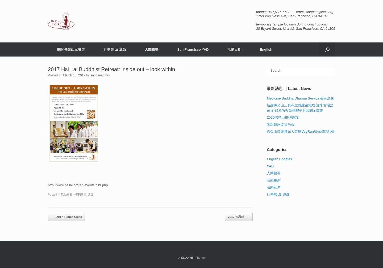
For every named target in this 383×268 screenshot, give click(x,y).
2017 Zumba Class (66, 217)
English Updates (279, 159)
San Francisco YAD (193, 49)
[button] (327, 49)
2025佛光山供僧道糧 (283, 117)
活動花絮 (274, 187)
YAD (270, 166)
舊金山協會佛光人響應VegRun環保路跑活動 (300, 131)
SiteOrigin (187, 257)
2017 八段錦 (239, 217)
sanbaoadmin (100, 75)
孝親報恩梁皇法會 (280, 125)
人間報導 (152, 49)
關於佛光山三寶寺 (71, 49)
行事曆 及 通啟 (114, 49)
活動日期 (234, 49)
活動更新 (67, 194)
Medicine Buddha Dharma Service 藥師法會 (300, 98)
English (266, 49)
